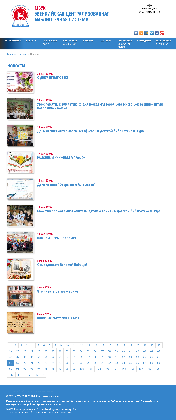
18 (123, 345)
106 (132, 368)
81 (102, 362)
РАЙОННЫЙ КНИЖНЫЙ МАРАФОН (61, 157)
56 (81, 357)
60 (109, 357)
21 (145, 345)
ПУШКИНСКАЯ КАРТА (50, 42)
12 (81, 345)
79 (88, 362)
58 (95, 357)
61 (116, 357)
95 (46, 368)
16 (109, 345)
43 (144, 351)
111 (20, 374)
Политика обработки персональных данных (30, 391)
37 (102, 351)
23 (159, 345)
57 (88, 357)
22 (152, 345)
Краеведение (144, 40)
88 (151, 362)
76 (67, 362)
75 (60, 362)
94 (38, 368)
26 (24, 351)
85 (130, 362)
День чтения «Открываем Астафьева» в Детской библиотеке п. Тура (90, 130)
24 (10, 351)
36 (95, 351)
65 (144, 357)
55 (74, 357)
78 (81, 362)
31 (60, 351)
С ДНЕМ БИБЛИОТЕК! (52, 77)
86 (137, 362)
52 (53, 357)
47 (17, 357)
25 (17, 351)
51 (46, 357)
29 (46, 351)
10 (67, 345)
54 (67, 357)
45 (158, 351)
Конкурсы (88, 40)
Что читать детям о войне (57, 291)
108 (149, 368)
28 (38, 351)
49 (31, 357)
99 (74, 368)
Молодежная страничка (163, 42)
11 (74, 345)
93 (31, 368)
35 (88, 351)
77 (74, 362)
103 (107, 368)
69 (17, 362)
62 (123, 357)
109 (158, 368)
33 (74, 351)
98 (67, 368)
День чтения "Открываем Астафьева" (66, 184)
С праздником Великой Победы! (62, 264)
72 (38, 362)
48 (24, 357)
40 (123, 351)
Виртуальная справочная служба (124, 44)
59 (102, 357)
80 (95, 362)
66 (151, 357)
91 (17, 368)
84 (123, 362)
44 (151, 351)
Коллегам (105, 40)
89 (158, 362)
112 (28, 374)
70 (24, 362)
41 (130, 351)
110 (11, 374)
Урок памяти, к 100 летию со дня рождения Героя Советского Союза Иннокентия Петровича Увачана (100, 106)
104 (115, 368)
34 (81, 351)
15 (102, 345)
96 (53, 368)
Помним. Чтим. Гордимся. (57, 237)
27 (31, 351)
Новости (31, 40)
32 (67, 351)
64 (137, 357)
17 (116, 345)
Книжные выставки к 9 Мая (58, 318)
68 (10, 362)
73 (46, 362)
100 (82, 368)
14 (95, 345)
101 (90, 368)
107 (141, 368)
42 (137, 351)
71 (31, 362)
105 (124, 368)
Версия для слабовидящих (149, 10)
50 (38, 357)
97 (60, 368)
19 (130, 345)
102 (99, 368)
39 (116, 351)
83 (116, 362)
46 (10, 357)
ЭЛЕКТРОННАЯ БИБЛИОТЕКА (70, 42)
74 (53, 362)
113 (37, 374)
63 (130, 357)
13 (88, 345)
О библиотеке (13, 40)
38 (109, 351)
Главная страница (17, 54)
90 (10, 368)
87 (144, 362)
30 (53, 351)
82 (109, 362)
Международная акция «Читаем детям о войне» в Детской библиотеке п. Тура (99, 211)
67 (158, 357)
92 (24, 368)
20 (137, 345)
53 (60, 357)
